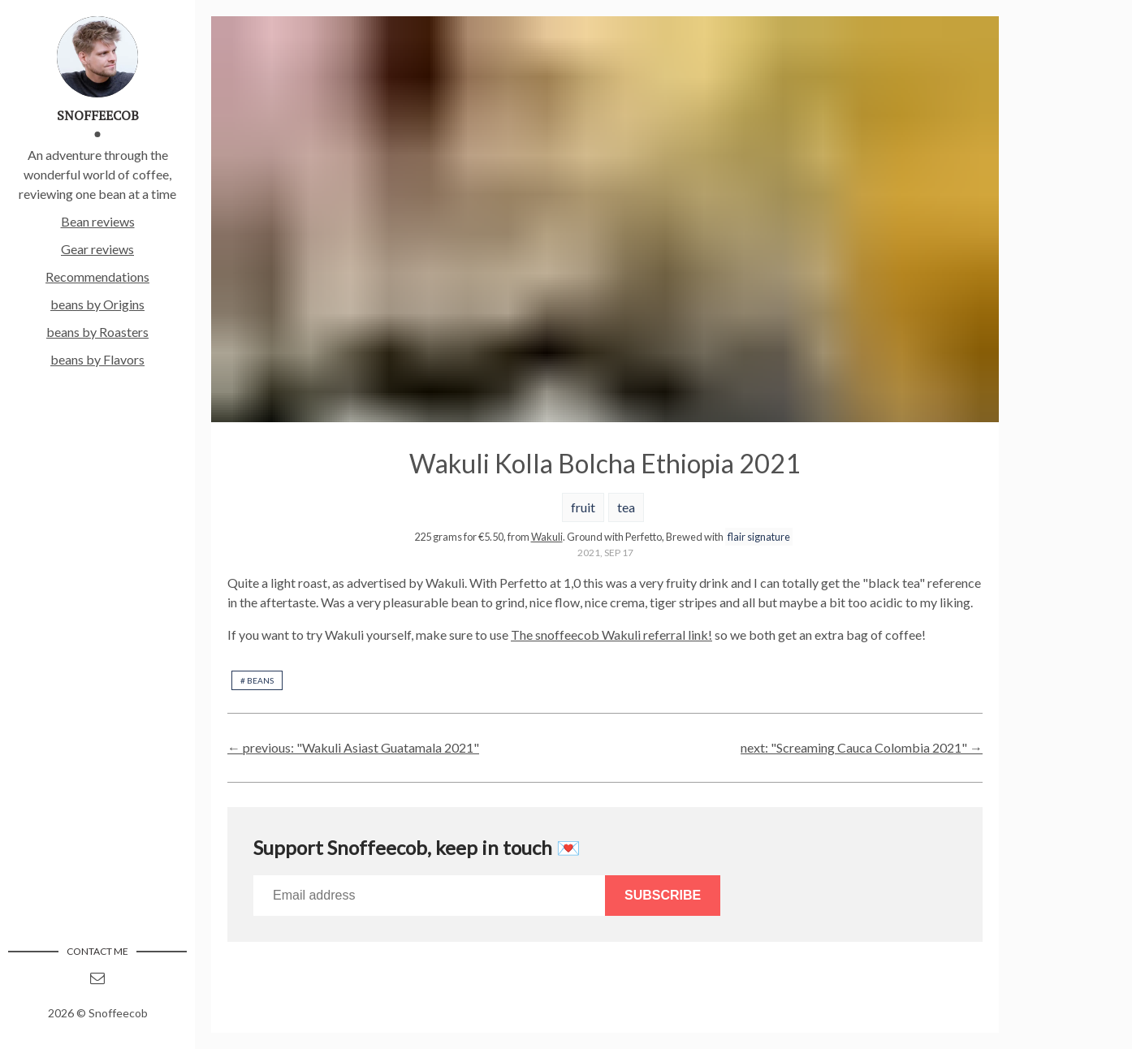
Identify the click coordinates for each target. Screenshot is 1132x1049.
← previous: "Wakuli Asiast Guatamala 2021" (353, 747)
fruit (583, 507)
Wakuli (547, 536)
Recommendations (97, 276)
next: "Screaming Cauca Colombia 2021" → (862, 747)
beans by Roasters (97, 331)
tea (626, 507)
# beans (257, 680)
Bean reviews (98, 221)
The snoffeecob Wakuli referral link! (611, 634)
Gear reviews (97, 249)
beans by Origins (97, 304)
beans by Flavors (97, 359)
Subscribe (662, 895)
